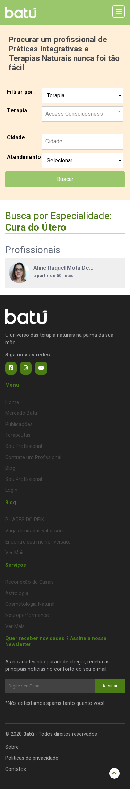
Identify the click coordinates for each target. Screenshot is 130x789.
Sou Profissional (23, 446)
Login (11, 490)
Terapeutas (18, 435)
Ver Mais (15, 553)
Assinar (110, 686)
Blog (10, 468)
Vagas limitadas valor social (36, 531)
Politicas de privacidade (31, 758)
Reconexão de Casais (29, 582)
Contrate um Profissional (33, 457)
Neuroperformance (27, 615)
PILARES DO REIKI (25, 520)
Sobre (12, 747)
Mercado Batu (21, 413)
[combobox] (82, 111)
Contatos (15, 769)
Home (12, 402)
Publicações (19, 424)
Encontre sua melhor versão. (37, 542)
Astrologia (16, 593)
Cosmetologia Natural (29, 604)
